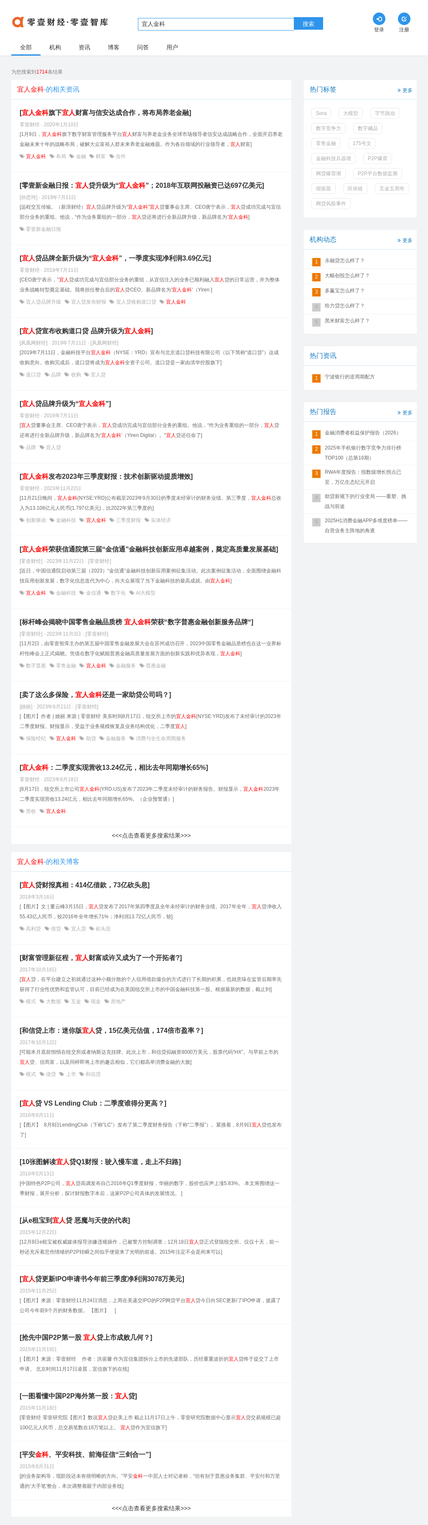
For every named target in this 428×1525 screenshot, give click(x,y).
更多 (404, 89)
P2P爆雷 (377, 158)
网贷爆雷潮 (328, 173)
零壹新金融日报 (43, 229)
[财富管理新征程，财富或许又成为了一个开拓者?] (101, 957)
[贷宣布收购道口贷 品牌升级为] (86, 331)
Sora (321, 113)
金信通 (93, 593)
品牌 (56, 375)
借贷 (56, 929)
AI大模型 (145, 593)
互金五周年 (392, 189)
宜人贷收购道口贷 (136, 302)
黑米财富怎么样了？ (347, 321)
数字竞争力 (328, 128)
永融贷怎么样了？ (345, 260)
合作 (120, 156)
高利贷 (34, 929)
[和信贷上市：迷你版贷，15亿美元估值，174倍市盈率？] (111, 1030)
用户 (172, 47)
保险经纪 (36, 738)
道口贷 (34, 375)
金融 (80, 156)
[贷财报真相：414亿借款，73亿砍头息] (85, 885)
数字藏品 (368, 128)
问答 (143, 47)
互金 (75, 1001)
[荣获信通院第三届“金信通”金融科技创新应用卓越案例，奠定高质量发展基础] (149, 549)
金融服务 (126, 666)
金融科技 (66, 520)
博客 (114, 47)
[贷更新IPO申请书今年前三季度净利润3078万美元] (102, 1278)
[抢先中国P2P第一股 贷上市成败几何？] (86, 1337)
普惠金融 (155, 666)
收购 (75, 375)
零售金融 (66, 666)
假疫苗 (323, 189)
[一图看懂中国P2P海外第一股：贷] (78, 1396)
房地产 (118, 1001)
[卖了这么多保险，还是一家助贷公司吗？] (95, 694)
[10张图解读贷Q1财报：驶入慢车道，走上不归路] (100, 1161)
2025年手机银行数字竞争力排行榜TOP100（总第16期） (363, 453)
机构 (55, 47)
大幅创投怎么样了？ (347, 275)
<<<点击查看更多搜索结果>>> (151, 835)
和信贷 (92, 1074)
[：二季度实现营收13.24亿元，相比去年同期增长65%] (114, 767)
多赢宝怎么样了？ (345, 291)
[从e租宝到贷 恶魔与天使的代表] (75, 1220)
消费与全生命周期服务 (160, 738)
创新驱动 (36, 520)
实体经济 (160, 520)
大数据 (54, 1001)
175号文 (362, 143)
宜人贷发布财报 (89, 302)
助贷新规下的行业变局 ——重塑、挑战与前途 (365, 501)
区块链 (355, 189)
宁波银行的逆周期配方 (350, 377)
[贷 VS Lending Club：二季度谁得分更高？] (93, 1103)
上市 (70, 1074)
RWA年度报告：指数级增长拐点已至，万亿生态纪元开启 (363, 477)
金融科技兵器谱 (333, 158)
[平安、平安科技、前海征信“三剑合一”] (85, 1454)
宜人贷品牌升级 (44, 302)
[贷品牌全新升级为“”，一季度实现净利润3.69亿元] (115, 258)
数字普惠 (36, 666)
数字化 (118, 593)
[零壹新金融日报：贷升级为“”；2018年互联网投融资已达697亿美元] (142, 185)
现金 (95, 1001)
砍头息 (102, 929)
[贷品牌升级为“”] (65, 403)
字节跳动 (385, 113)
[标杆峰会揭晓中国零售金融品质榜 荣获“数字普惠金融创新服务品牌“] (136, 622)
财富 (100, 156)
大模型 (350, 113)
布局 (61, 156)
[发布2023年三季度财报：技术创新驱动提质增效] (106, 476)
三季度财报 (129, 520)
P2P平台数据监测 (377, 173)
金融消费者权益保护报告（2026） (363, 433)
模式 (31, 1001)
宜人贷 (97, 375)
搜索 (308, 23)
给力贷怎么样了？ (345, 306)
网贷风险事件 (331, 204)
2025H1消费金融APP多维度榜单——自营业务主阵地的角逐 (366, 526)
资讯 (84, 47)
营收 (31, 811)
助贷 (90, 738)
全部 (26, 47)
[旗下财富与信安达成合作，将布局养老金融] (105, 112)
